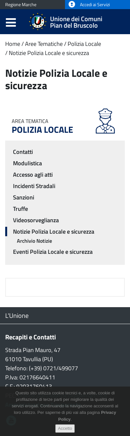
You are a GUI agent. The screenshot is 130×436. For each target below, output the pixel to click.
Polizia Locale (84, 43)
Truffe (20, 208)
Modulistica (27, 163)
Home (12, 43)
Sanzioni (23, 197)
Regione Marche (20, 4)
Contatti (23, 151)
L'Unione (17, 315)
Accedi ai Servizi (89, 4)
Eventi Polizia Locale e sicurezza (53, 251)
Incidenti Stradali (34, 186)
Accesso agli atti (33, 174)
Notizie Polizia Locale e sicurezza (49, 52)
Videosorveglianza (36, 220)
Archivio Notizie (34, 241)
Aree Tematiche (44, 43)
